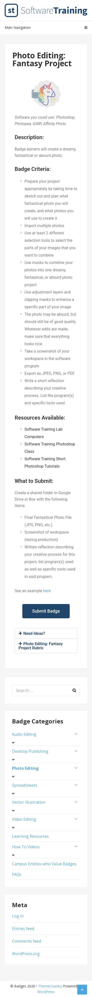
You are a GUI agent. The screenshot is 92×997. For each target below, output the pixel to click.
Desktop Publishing (30, 751)
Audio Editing (24, 734)
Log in (18, 916)
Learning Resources (30, 836)
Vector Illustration (28, 802)
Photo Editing (25, 768)
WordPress (46, 991)
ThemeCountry (50, 986)
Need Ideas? (34, 633)
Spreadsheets (24, 785)
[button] (46, 633)
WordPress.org (26, 953)
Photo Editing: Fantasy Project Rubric (41, 645)
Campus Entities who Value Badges (44, 863)
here (47, 590)
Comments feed (26, 941)
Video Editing (24, 819)
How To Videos (26, 847)
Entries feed (23, 928)
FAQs (16, 874)
